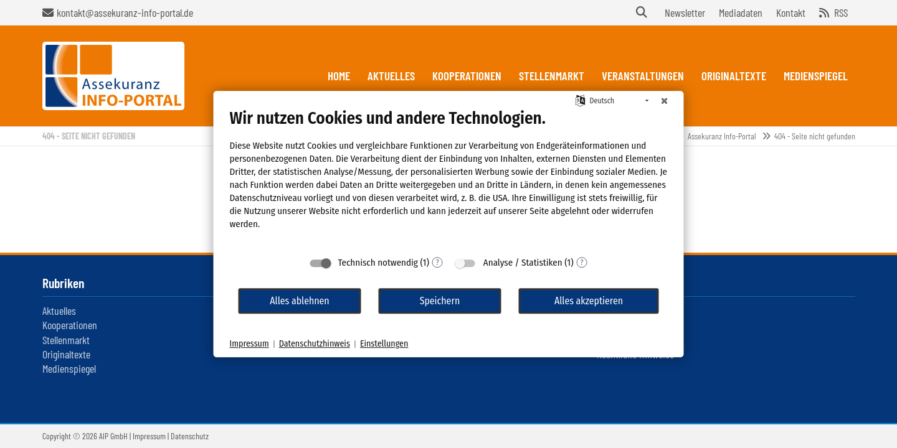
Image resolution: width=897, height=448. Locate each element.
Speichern (440, 301)
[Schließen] (664, 100)
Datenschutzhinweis (314, 343)
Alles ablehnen (299, 301)
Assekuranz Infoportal (113, 76)
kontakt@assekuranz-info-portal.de (125, 12)
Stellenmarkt (66, 340)
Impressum (149, 436)
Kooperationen (69, 325)
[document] (449, 178)
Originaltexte (66, 354)
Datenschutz (190, 436)
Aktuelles (59, 310)
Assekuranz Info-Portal (722, 136)
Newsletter (685, 12)
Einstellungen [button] (384, 343)
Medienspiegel (69, 368)
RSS (841, 12)
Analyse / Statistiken (522, 262)
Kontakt (790, 12)
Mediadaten (740, 12)
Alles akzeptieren (588, 301)
